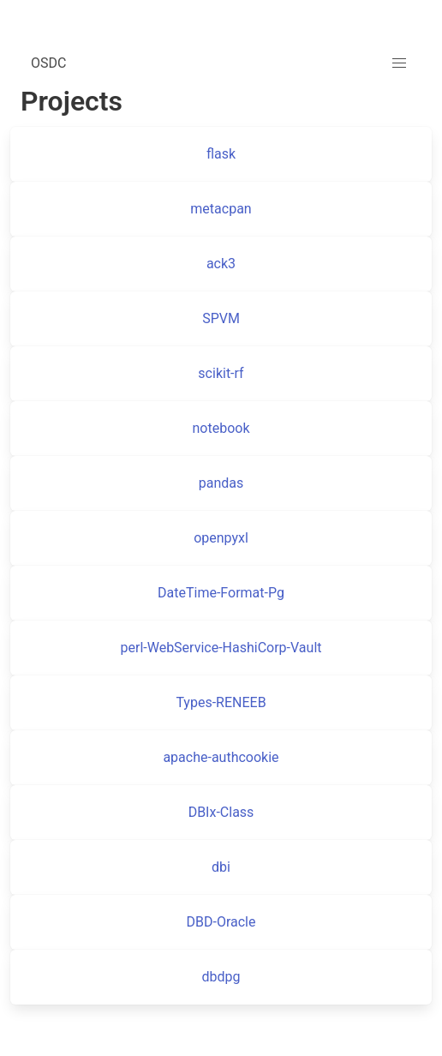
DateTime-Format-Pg (221, 593)
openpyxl (221, 538)
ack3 (221, 263)
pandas (221, 483)
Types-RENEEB (221, 702)
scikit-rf (220, 373)
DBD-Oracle (221, 922)
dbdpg (221, 977)
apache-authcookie (220, 757)
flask (221, 154)
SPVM (221, 318)
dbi (221, 867)
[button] (399, 63)
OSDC (48, 63)
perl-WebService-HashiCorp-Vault (220, 647)
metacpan (220, 209)
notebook (220, 428)
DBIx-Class (221, 812)
